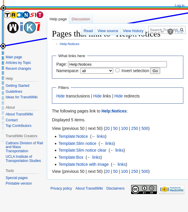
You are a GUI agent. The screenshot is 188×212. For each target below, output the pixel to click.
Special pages (17, 178)
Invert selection (135, 70)
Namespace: (67, 70)
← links (98, 136)
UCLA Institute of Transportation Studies (23, 159)
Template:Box (70, 157)
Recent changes (18, 69)
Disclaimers (115, 188)
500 (144, 128)
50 (115, 128)
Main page (14, 57)
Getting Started (17, 86)
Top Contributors (18, 126)
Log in (179, 6)
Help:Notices (69, 44)
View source (107, 31)
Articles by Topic (18, 63)
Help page (58, 19)
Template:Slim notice (77, 143)
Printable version (19, 183)
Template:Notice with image (83, 164)
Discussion (81, 19)
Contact (12, 120)
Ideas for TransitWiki (22, 97)
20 (107, 128)
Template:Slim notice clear (82, 150)
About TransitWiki (19, 114)
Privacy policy (61, 188)
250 (134, 128)
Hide (60, 96)
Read (88, 31)
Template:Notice (73, 136)
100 (124, 128)
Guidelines (14, 92)
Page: (61, 64)
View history (133, 31)
